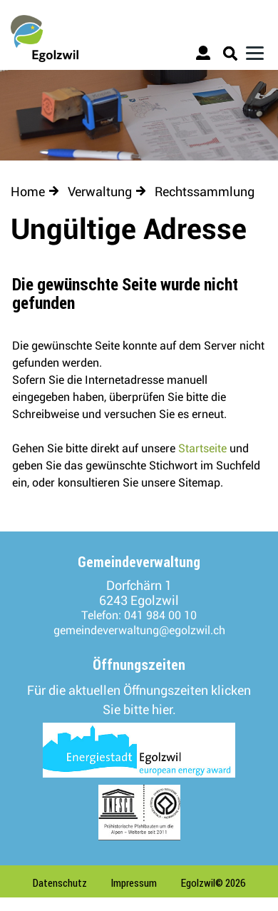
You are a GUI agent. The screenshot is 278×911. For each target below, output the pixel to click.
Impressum (134, 882)
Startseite (202, 448)
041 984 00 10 (160, 615)
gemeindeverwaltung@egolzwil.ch (139, 630)
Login (205, 55)
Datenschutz (60, 882)
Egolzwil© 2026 (213, 882)
